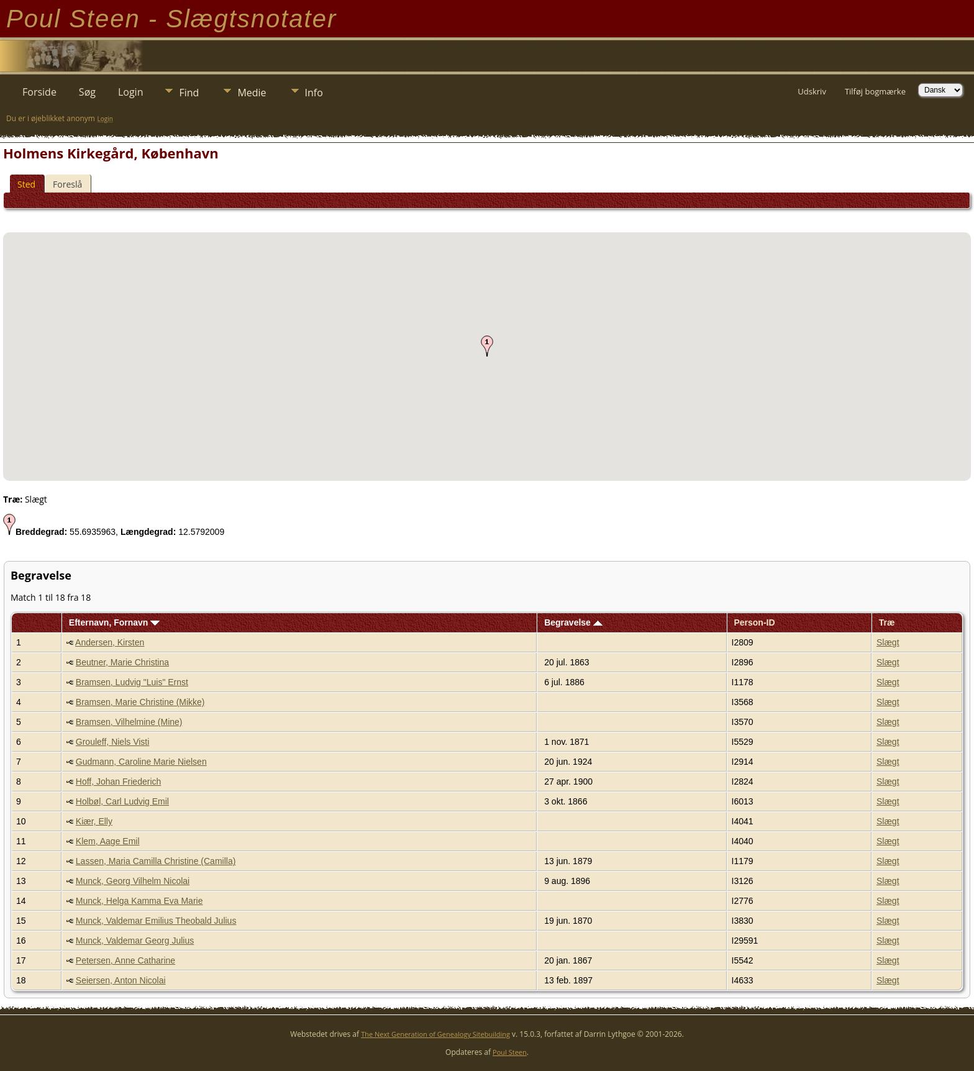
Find (189, 92)
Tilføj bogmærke (875, 91)
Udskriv (812, 91)
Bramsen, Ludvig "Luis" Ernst (132, 682)
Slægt (887, 642)
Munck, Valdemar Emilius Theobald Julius (156, 921)
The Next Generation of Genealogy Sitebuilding (435, 1034)
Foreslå (67, 184)
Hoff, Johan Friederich (118, 781)
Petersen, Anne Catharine (125, 960)
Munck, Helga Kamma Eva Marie (139, 901)
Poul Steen (510, 1052)
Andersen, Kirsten (109, 642)
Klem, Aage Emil (108, 841)
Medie (251, 92)
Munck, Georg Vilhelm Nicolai (132, 881)
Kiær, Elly (94, 821)
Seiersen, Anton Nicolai (121, 980)
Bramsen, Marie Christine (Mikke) (140, 702)
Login (130, 92)
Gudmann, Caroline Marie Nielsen (141, 762)
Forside (39, 92)
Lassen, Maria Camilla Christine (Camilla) (156, 861)
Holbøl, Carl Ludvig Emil (122, 801)
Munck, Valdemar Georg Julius (135, 941)
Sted (26, 184)
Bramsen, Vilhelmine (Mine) (129, 722)
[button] (487, 346)
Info (314, 92)
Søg (87, 92)
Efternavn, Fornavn (114, 622)
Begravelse (573, 622)
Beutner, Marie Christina (122, 662)
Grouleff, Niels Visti (113, 742)
